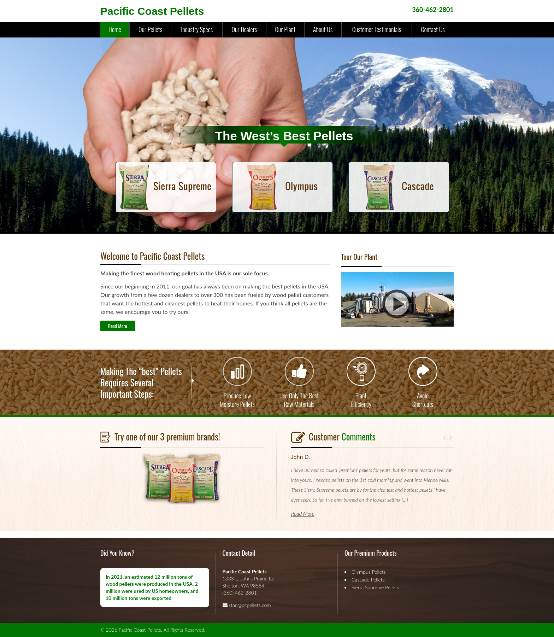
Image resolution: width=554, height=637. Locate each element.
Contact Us (432, 29)
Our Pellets (150, 29)
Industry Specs (197, 29)
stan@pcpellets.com (250, 605)
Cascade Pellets (368, 580)
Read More (117, 325)
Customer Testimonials (376, 29)
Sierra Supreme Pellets (375, 587)
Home (114, 29)
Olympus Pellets (369, 572)
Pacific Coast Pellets (152, 11)
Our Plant (285, 29)
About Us (323, 29)
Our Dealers (244, 29)
